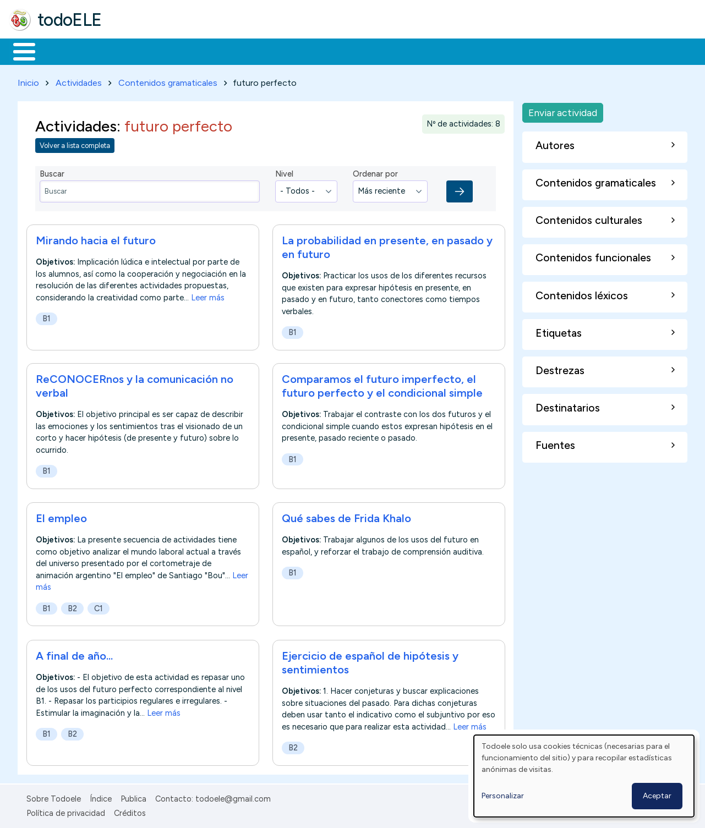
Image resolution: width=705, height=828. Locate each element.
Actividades (79, 80)
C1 (98, 607)
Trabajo (198, 50)
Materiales (62, 50)
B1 (46, 316)
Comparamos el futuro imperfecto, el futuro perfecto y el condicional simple (382, 384)
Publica (133, 797)
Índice (101, 797)
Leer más (208, 295)
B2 (72, 607)
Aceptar (657, 795)
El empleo (61, 516)
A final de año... (74, 653)
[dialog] (584, 776)
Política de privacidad (65, 811)
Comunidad (402, 50)
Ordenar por (375, 172)
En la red (260, 50)
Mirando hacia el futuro (96, 238)
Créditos (130, 811)
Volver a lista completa (75, 144)
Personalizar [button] (503, 795)
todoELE (69, 19)
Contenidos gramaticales (167, 80)
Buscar (452, 50)
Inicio (18, 50)
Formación (133, 50)
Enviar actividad (562, 110)
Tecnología (329, 50)
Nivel (284, 172)
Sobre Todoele (53, 797)
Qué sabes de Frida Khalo (346, 516)
